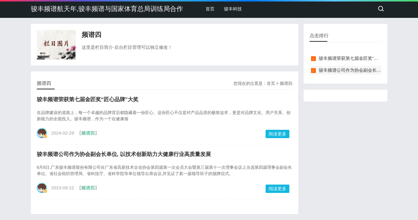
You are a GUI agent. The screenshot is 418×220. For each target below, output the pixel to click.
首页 (210, 8)
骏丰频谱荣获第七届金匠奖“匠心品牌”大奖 (87, 99)
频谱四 (286, 83)
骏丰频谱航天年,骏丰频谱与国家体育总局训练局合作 (107, 9)
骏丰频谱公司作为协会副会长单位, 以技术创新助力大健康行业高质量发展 (124, 154)
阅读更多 (277, 133)
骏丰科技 (233, 8)
